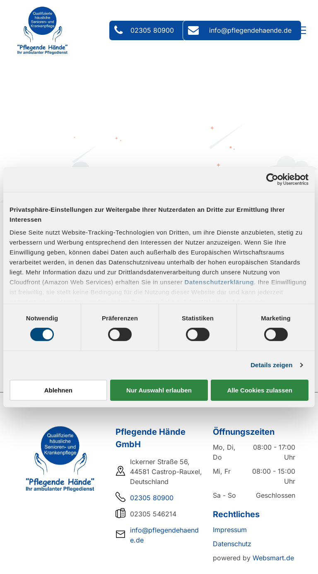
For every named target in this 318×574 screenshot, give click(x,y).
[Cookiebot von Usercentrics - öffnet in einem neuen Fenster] (272, 179)
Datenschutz (232, 544)
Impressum (230, 530)
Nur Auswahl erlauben (159, 390)
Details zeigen (271, 364)
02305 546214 (153, 514)
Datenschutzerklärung (219, 282)
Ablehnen (58, 390)
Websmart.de (273, 558)
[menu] (300, 30)
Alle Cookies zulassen (259, 390)
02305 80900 (151, 498)
